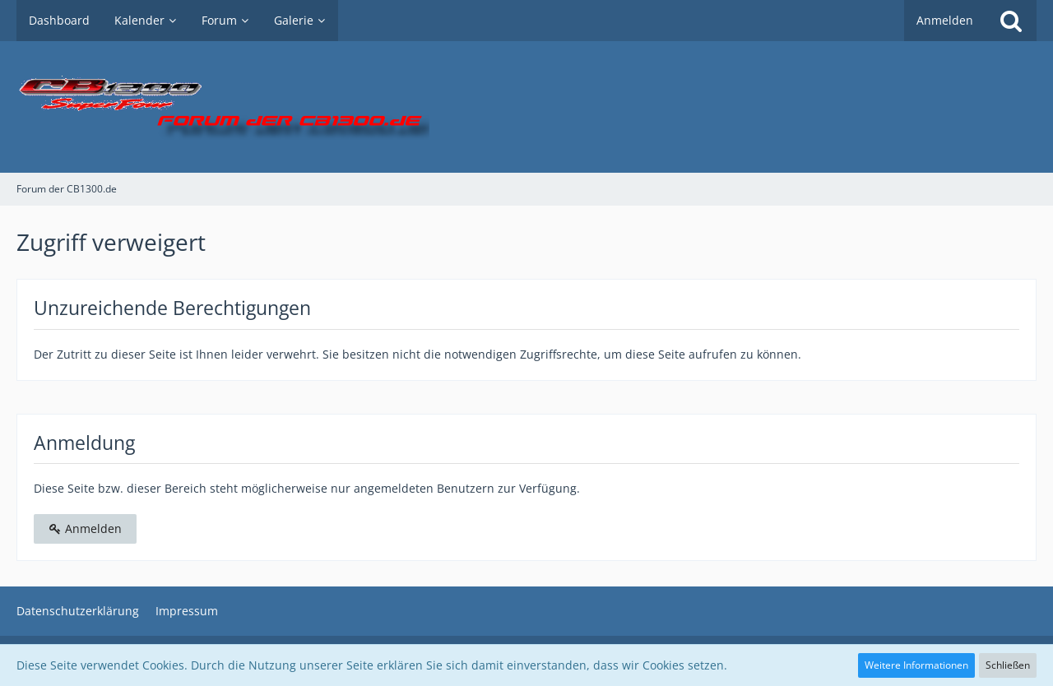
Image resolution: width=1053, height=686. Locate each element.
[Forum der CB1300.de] (526, 107)
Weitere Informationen (916, 665)
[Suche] (1011, 20)
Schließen (1008, 665)
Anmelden (944, 20)
